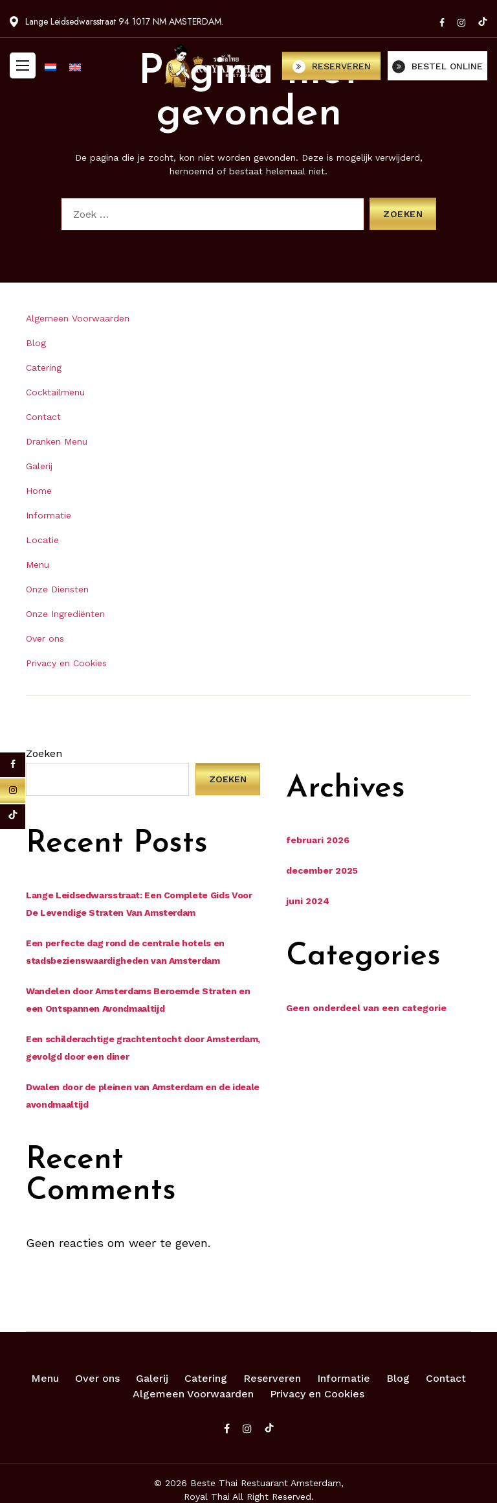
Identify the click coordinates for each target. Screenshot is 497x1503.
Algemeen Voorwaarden (77, 318)
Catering (43, 367)
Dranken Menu (56, 441)
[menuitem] (50, 64)
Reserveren (272, 1378)
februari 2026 (317, 840)
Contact (43, 417)
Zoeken (44, 753)
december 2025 (322, 870)
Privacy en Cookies (66, 663)
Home (39, 490)
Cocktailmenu (55, 392)
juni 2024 (307, 901)
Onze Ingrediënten (65, 614)
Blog (36, 343)
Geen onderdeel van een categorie (366, 1008)
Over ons (45, 638)
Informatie (48, 515)
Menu (37, 564)
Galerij (39, 466)
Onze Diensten (57, 589)
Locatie (42, 540)
